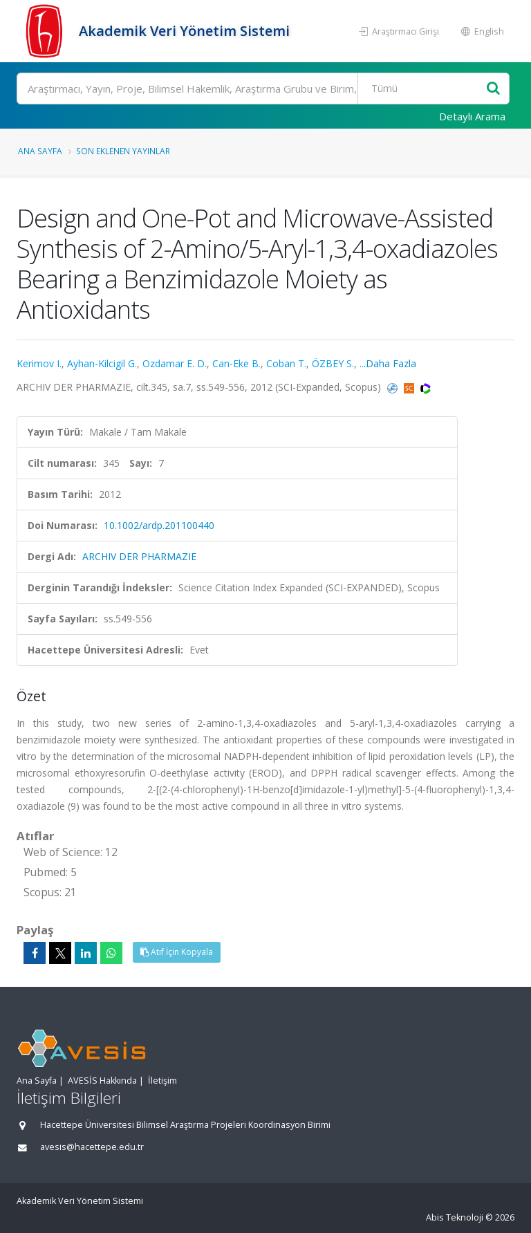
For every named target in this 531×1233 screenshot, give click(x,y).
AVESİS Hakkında (102, 1080)
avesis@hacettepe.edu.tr (92, 1147)
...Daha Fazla (388, 363)
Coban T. (286, 363)
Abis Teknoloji (454, 1217)
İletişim (162, 1080)
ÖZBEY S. (333, 363)
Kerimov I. (39, 363)
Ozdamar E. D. (174, 363)
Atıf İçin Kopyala (176, 952)
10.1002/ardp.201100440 (159, 525)
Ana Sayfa (40, 150)
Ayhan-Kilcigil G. (102, 363)
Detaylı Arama (472, 116)
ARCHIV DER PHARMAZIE (139, 556)
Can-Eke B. (236, 363)
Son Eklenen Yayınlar (123, 150)
